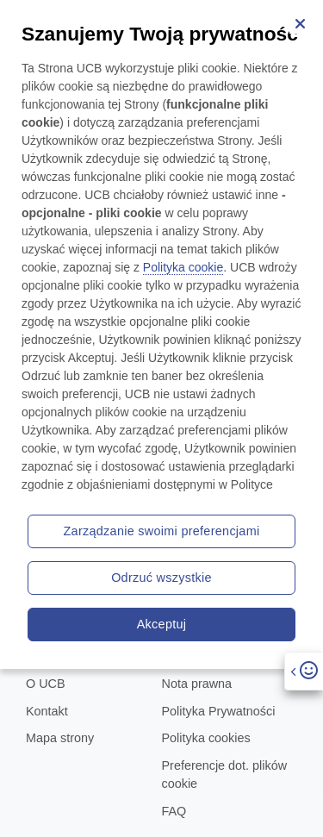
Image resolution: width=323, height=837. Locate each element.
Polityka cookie (183, 267)
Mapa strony (60, 738)
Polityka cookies (206, 738)
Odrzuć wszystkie (161, 577)
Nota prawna (197, 683)
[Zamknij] (299, 23)
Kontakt (47, 711)
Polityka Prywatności (219, 711)
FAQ (174, 811)
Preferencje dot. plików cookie (225, 775)
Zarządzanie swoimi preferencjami (162, 531)
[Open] (303, 671)
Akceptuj (162, 624)
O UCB (45, 683)
